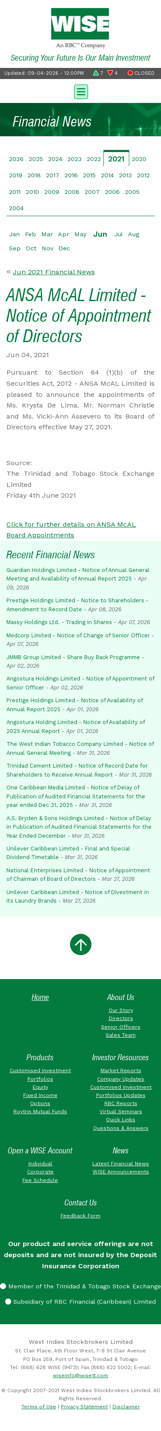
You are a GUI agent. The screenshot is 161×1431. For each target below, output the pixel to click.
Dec (64, 248)
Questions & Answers (121, 1128)
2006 (112, 191)
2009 (51, 191)
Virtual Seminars (121, 1111)
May (80, 234)
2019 (15, 175)
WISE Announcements (121, 1172)
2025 (36, 158)
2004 (16, 208)
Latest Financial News (120, 1164)
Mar (47, 234)
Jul (118, 234)
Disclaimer (126, 1407)
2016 (71, 175)
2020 (139, 158)
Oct (31, 248)
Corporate (40, 1172)
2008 (71, 191)
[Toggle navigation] (81, 91)
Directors (121, 1018)
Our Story (121, 1010)
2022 (94, 158)
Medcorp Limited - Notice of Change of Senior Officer (78, 635)
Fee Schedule (40, 1180)
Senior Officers (120, 1027)
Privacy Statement (84, 1407)
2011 (15, 191)
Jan (14, 234)
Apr (63, 234)
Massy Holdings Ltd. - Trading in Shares (59, 622)
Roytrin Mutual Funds (40, 1111)
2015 (89, 175)
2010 (32, 191)
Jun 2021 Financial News (54, 272)
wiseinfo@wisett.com (80, 1375)
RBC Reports (120, 1103)
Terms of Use (38, 1407)
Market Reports (120, 1070)
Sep (15, 248)
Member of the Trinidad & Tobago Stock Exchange (80, 1286)
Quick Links (120, 1120)
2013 (125, 175)
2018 (34, 175)
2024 (55, 158)
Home (40, 997)
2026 (16, 158)
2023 (74, 158)
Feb (30, 234)
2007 (92, 191)
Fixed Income (40, 1095)
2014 (107, 175)
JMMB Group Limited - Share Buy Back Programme (73, 657)
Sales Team (121, 1035)
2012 (143, 175)
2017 (52, 175)
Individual (40, 1164)
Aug (133, 234)
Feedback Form (80, 1216)
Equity (40, 1087)
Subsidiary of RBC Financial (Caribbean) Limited (80, 1301)
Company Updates (120, 1079)
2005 (132, 191)
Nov (47, 248)
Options (40, 1103)
